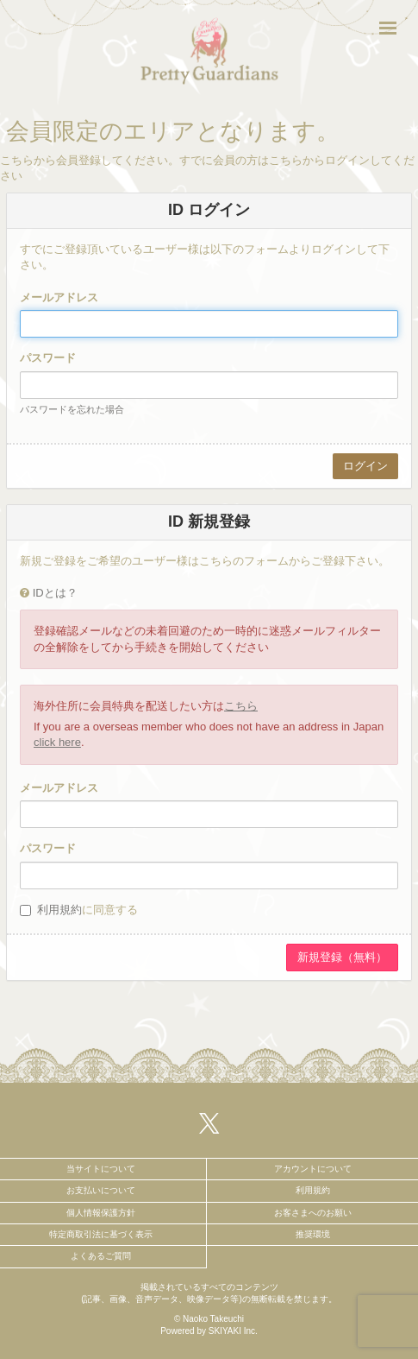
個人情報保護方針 (100, 1212)
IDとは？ (55, 592)
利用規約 (59, 909)
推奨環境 (313, 1234)
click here (57, 742)
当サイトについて (100, 1168)
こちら (241, 705)
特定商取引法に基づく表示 (101, 1234)
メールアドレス (59, 297)
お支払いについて (100, 1190)
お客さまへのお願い (313, 1212)
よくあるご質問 (101, 1256)
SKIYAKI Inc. (233, 1331)
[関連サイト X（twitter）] (209, 1122)
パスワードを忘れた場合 (72, 409)
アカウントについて (313, 1168)
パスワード (48, 357)
